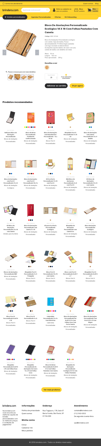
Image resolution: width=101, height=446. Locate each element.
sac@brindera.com (81, 423)
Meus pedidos (27, 430)
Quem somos (27, 413)
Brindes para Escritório (10, 234)
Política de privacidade (31, 410)
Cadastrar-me (27, 428)
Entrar (24, 425)
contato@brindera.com (83, 410)
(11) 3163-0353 (80, 413)
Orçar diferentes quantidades (66, 76)
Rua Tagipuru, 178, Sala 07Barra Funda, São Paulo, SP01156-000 (53, 413)
